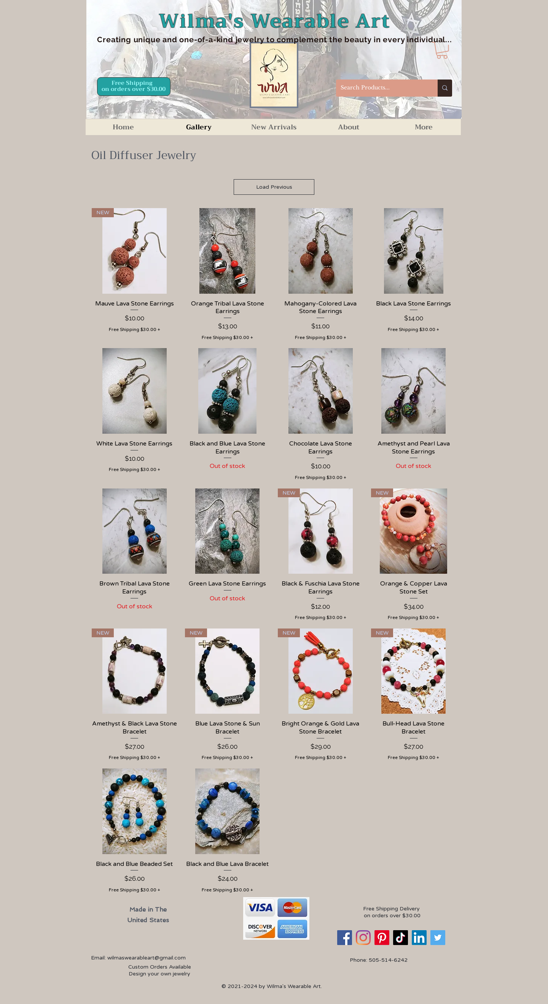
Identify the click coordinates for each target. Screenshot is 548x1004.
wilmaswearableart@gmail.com (146, 958)
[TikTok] (400, 937)
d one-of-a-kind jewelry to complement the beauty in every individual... (312, 39)
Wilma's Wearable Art (274, 21)
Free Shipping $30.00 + (134, 329)
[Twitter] (437, 937)
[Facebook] (344, 937)
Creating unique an (134, 39)
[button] (442, 50)
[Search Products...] (381, 88)
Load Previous (274, 187)
